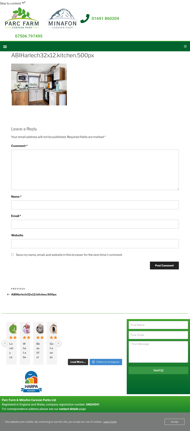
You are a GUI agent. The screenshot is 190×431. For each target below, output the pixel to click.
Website (17, 235)
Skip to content (13, 3)
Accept (174, 421)
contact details (68, 409)
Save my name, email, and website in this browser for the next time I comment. (69, 255)
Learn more (110, 421)
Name (16, 196)
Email (16, 216)
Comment (19, 146)
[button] (5, 47)
